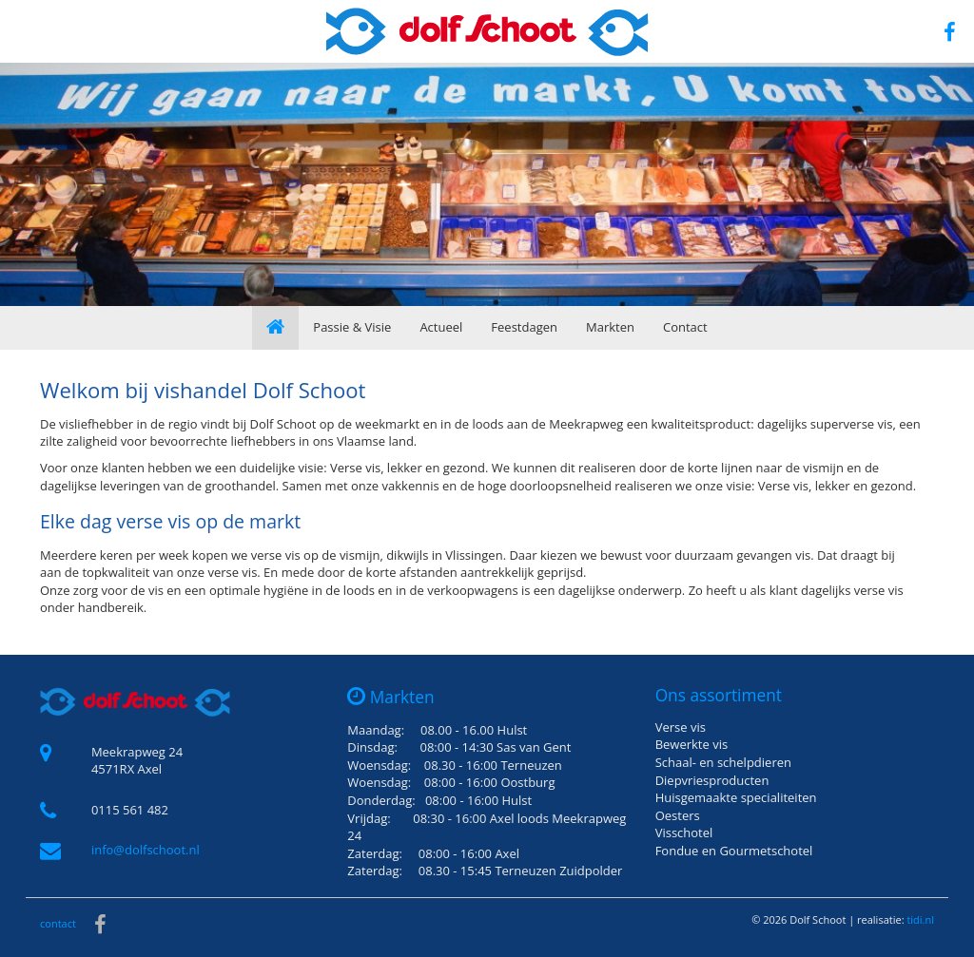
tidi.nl (920, 919)
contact (58, 923)
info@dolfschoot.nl (145, 849)
